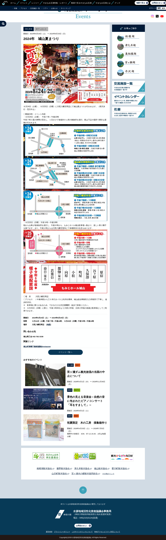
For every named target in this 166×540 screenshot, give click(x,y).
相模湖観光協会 (45, 468)
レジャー (35, 3)
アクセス (24, 8)
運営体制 (49, 532)
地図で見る (140, 3)
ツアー (45, 8)
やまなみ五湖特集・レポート (55, 3)
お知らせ (54, 8)
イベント (23, 3)
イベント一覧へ (65, 352)
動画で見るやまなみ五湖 (81, 3)
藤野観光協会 (64, 468)
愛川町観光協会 (120, 468)
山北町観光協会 (60, 473)
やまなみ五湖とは (103, 3)
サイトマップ (66, 8)
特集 (15, 8)
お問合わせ (81, 526)
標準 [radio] (159, 8)
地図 (48, 325)
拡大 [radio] (163, 8)
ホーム (13, 3)
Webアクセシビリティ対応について (107, 532)
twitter (157, 16)
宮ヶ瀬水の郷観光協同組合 (85, 473)
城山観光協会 (101, 468)
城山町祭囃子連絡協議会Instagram (37, 346)
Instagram (152, 16)
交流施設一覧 (35, 8)
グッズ (117, 3)
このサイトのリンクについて (82, 532)
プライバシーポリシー (62, 532)
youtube (161, 16)
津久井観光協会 (83, 468)
